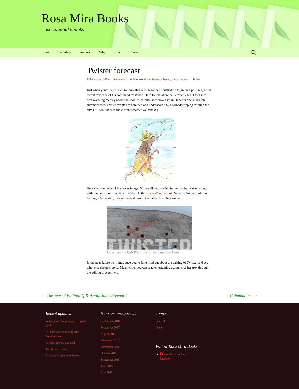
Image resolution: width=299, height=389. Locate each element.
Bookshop (64, 52)
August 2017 (108, 334)
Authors (85, 52)
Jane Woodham (142, 79)
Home (45, 52)
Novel (166, 79)
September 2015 (110, 359)
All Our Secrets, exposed (60, 342)
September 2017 (110, 327)
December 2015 (110, 340)
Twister (183, 79)
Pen (197, 79)
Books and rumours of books (62, 355)
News (159, 327)
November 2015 (110, 346)
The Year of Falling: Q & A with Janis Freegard (84, 295)
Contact (134, 52)
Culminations (243, 295)
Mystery (157, 79)
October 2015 (109, 353)
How (117, 52)
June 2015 (107, 366)
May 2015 (107, 372)
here (115, 272)
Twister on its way (56, 349)
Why (102, 52)
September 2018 (110, 321)
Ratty (175, 79)
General (120, 79)
